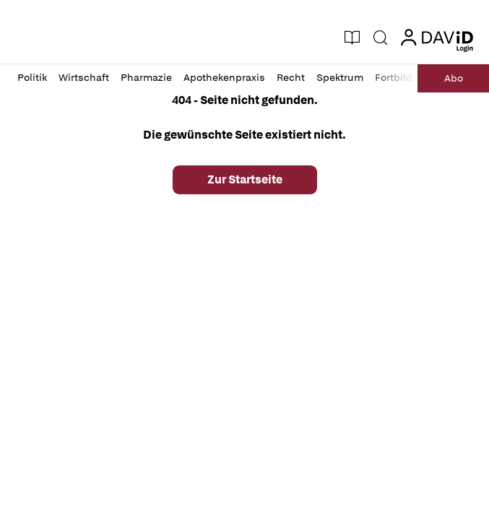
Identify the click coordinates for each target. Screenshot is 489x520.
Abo (453, 78)
